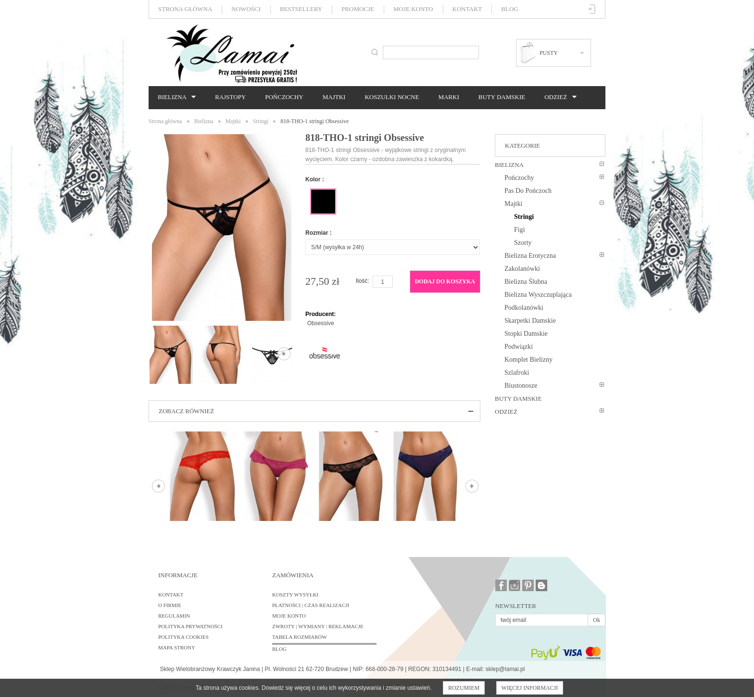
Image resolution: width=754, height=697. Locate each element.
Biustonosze (520, 385)
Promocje (357, 9)
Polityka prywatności (190, 626)
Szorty (523, 242)
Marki (448, 97)
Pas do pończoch (528, 190)
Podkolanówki (523, 307)
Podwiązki (518, 346)
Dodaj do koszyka (445, 281)
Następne (283, 353)
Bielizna (174, 97)
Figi (519, 229)
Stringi (261, 121)
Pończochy (284, 97)
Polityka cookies (183, 637)
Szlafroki (516, 372)
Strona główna (185, 9)
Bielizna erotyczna (530, 255)
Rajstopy (230, 97)
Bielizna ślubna (525, 281)
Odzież (558, 97)
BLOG (279, 649)
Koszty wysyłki (295, 594)
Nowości (246, 9)
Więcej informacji (530, 687)
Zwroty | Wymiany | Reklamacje (318, 626)
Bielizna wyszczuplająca (538, 294)
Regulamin (174, 616)
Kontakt (467, 9)
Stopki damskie (526, 333)
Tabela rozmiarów (299, 637)
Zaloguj (592, 9)
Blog (509, 9)
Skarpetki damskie (530, 320)
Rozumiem (463, 687)
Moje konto (413, 9)
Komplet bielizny (528, 359)
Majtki (334, 97)
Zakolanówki (522, 268)
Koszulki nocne (391, 97)
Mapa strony (176, 647)
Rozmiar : (318, 232)
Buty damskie (501, 97)
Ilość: (362, 281)
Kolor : (314, 179)
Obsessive (320, 323)
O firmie (169, 605)
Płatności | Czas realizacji (310, 605)
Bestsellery (301, 9)
